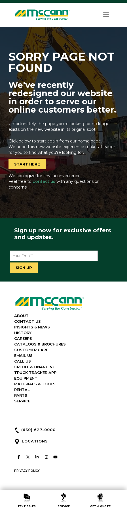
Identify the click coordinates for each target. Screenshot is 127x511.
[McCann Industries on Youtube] (55, 457)
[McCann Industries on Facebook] (18, 457)
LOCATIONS (35, 441)
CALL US (22, 361)
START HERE (27, 164)
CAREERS (23, 338)
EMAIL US (23, 355)
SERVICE (22, 401)
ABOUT (21, 315)
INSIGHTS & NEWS (32, 327)
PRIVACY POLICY (27, 471)
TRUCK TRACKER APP (35, 372)
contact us (44, 181)
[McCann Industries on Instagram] (46, 457)
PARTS (20, 395)
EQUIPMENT (25, 378)
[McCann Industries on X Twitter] (27, 457)
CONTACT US (27, 321)
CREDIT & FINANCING (35, 367)
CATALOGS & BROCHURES (40, 344)
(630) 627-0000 (38, 429)
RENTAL (22, 389)
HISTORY (22, 332)
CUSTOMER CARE (31, 349)
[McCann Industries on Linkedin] (37, 457)
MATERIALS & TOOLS (35, 384)
